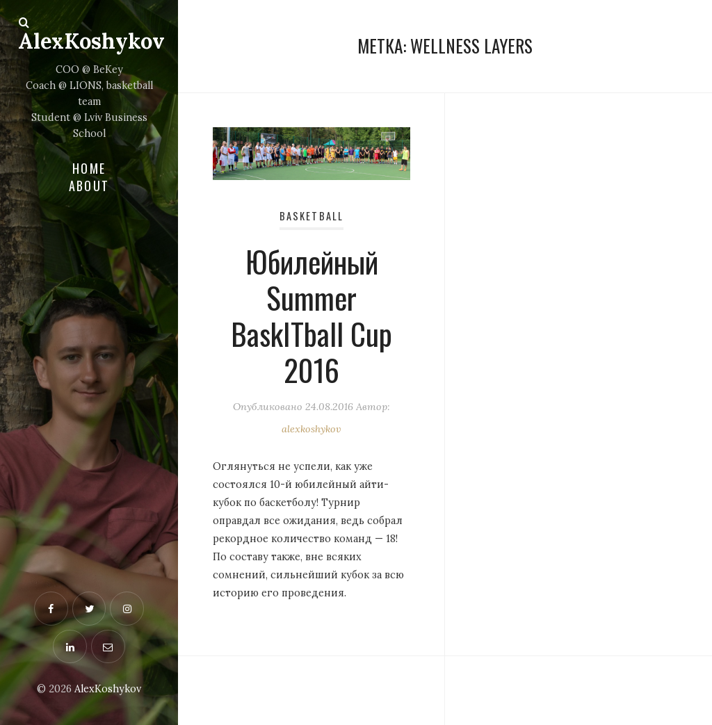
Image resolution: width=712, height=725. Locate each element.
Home (89, 168)
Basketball (311, 216)
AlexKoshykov (91, 40)
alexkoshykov (311, 429)
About (89, 186)
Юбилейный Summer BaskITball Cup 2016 (311, 314)
